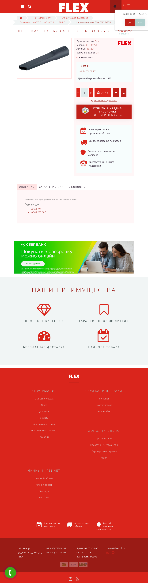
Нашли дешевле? (87, 71)
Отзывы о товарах (44, 398)
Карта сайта (104, 411)
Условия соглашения (44, 424)
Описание (26, 186)
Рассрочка (44, 436)
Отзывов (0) (77, 186)
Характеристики (51, 186)
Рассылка (44, 497)
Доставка (44, 411)
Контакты (104, 398)
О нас (44, 404)
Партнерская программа (104, 451)
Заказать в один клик (105, 100)
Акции (104, 457)
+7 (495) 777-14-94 (56, 548)
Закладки (44, 491)
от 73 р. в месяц (102, 111)
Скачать (44, 417)
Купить (103, 92)
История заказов (44, 484)
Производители (104, 438)
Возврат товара (104, 404)
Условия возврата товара (44, 430)
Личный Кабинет (44, 478)
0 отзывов (124, 33)
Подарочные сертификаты (104, 444)
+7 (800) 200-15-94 (56, 552)
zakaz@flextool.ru (115, 548)
